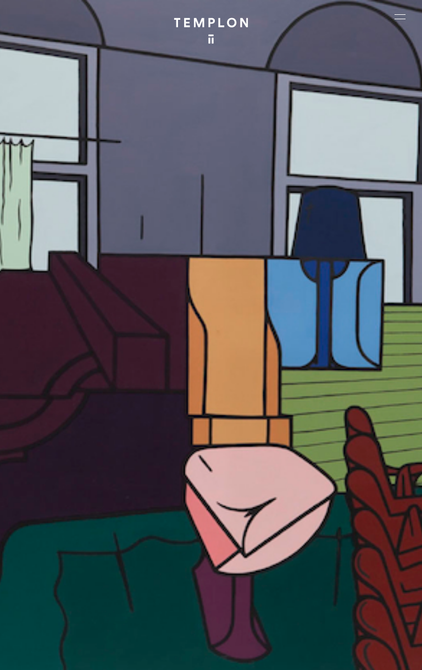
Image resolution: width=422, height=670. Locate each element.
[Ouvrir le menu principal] (400, 16)
